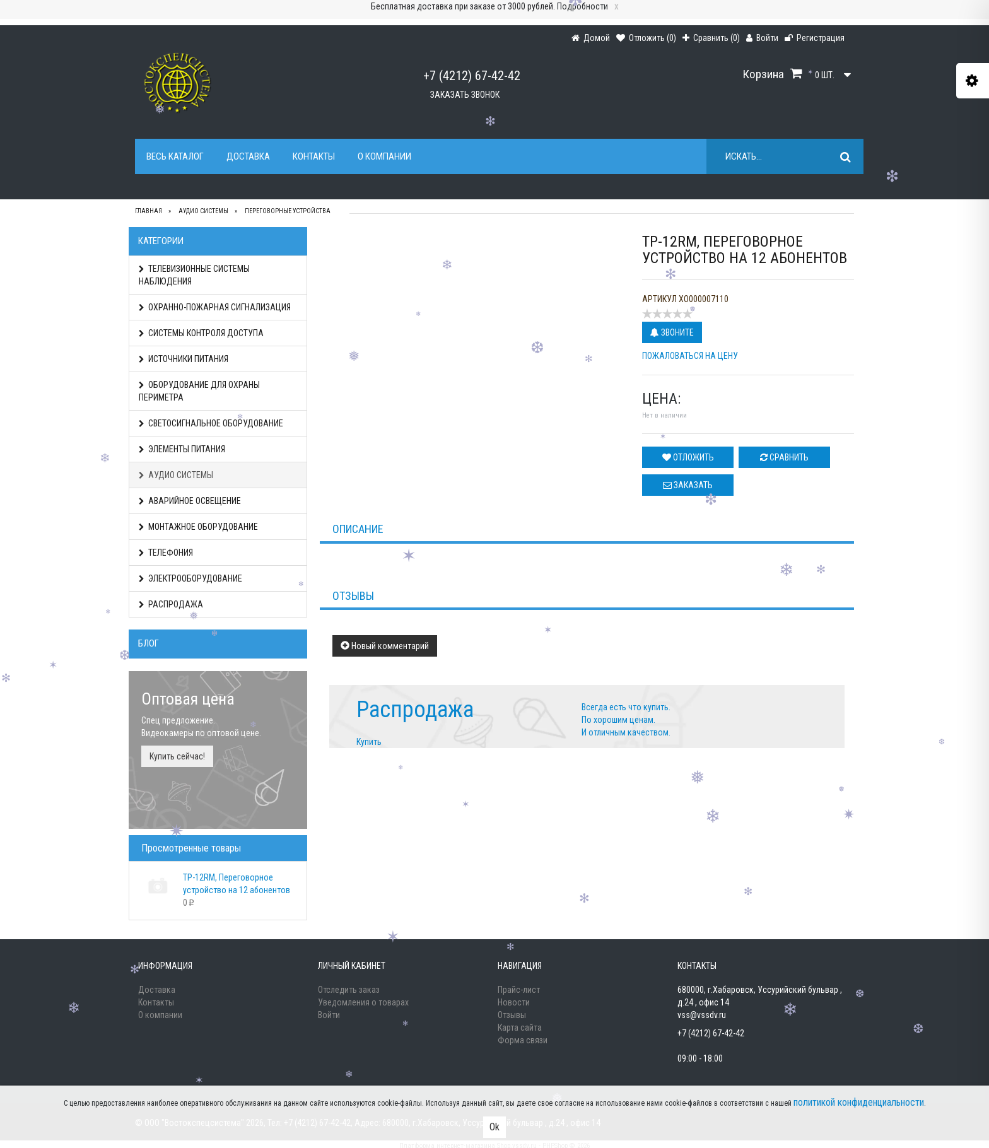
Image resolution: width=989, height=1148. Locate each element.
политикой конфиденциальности (858, 1102)
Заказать (688, 485)
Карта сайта (520, 1027)
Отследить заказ (349, 990)
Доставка (248, 156)
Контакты (314, 156)
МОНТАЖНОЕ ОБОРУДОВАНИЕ (198, 527)
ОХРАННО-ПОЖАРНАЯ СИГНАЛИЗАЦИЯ (215, 307)
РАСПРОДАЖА (171, 604)
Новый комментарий (385, 646)
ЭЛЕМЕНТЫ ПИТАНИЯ (182, 449)
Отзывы (512, 1015)
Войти (329, 1015)
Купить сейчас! (177, 756)
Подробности (582, 6)
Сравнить (784, 457)
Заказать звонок (465, 95)
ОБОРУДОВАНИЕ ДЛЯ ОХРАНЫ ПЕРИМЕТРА (199, 391)
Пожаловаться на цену (690, 356)
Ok (494, 1127)
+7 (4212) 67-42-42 (471, 75)
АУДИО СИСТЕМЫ (176, 475)
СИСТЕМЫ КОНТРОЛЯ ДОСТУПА (201, 333)
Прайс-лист (519, 990)
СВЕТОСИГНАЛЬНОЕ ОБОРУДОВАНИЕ (211, 423)
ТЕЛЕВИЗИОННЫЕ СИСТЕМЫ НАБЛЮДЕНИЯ (194, 275)
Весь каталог (175, 156)
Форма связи (522, 1040)
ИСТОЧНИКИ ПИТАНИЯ (183, 359)
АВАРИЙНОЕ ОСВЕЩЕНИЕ (190, 501)
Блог (148, 643)
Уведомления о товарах (363, 1002)
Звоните (672, 332)
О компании (384, 156)
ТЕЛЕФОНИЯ (166, 553)
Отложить (688, 457)
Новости (514, 1002)
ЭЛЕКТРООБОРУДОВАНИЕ (190, 578)
